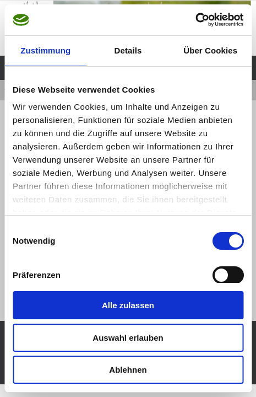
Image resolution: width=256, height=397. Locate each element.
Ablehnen (127, 369)
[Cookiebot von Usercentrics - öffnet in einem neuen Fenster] (195, 20)
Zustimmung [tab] (45, 50)
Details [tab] (128, 50)
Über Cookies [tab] (210, 50)
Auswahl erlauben (127, 337)
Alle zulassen (128, 305)
